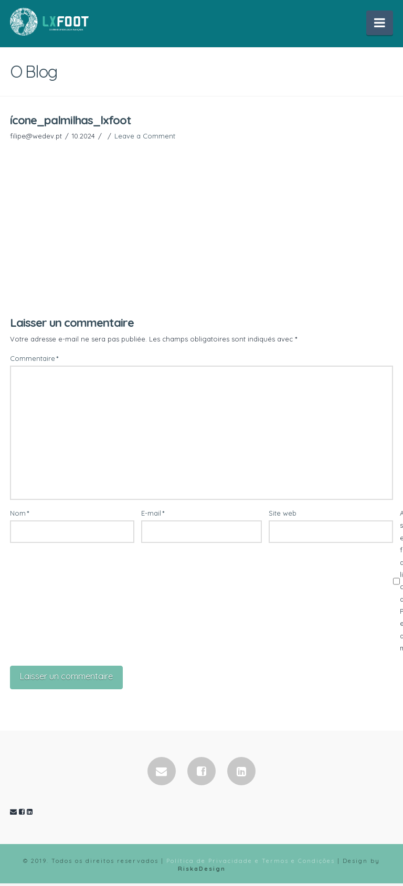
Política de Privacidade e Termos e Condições (250, 863)
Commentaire (34, 359)
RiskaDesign (202, 870)
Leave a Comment (144, 137)
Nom (19, 514)
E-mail (153, 514)
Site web (282, 514)
